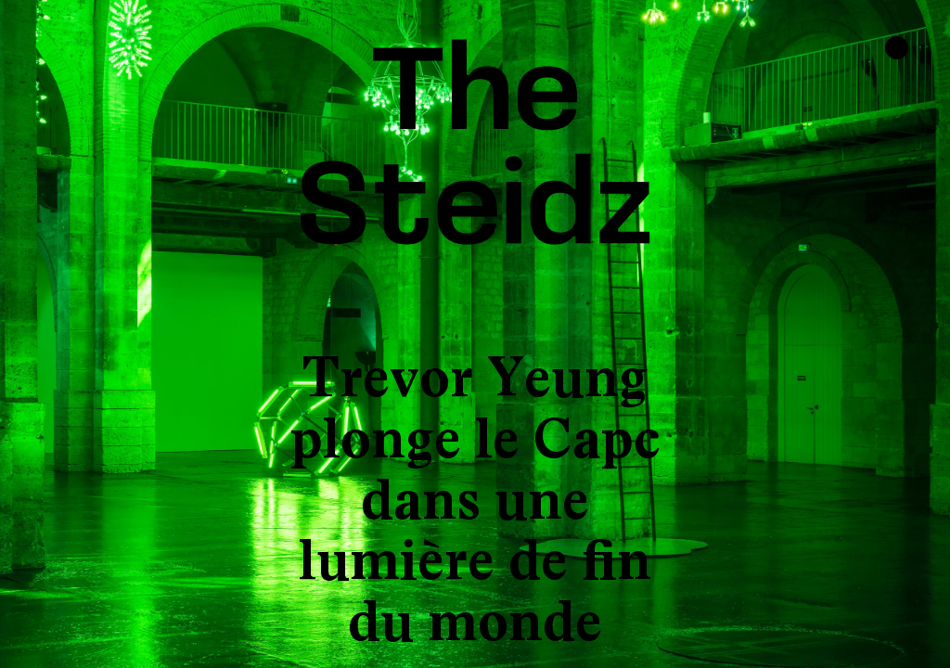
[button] (69, 334)
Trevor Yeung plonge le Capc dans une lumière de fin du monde (475, 499)
